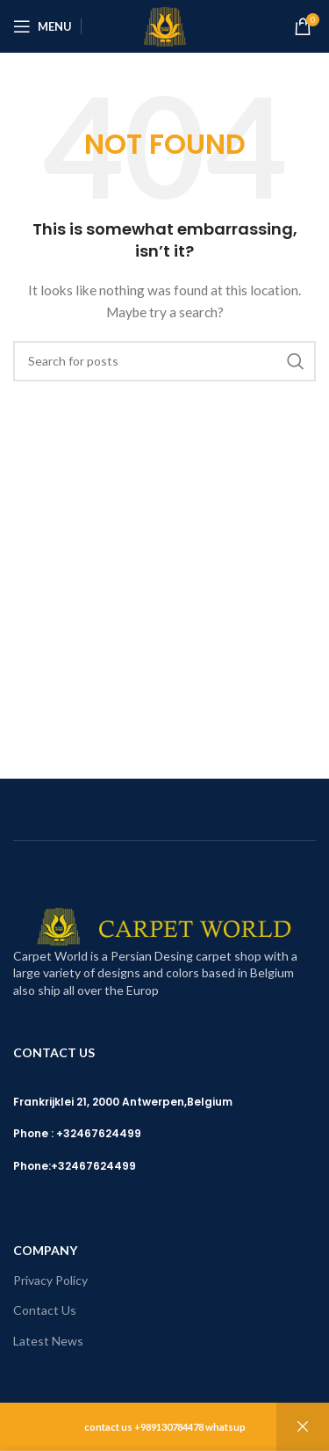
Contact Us (44, 1309)
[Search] (164, 361)
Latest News (48, 1340)
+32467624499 (93, 1165)
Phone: (32, 1165)
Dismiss (302, 1427)
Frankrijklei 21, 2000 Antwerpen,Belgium (122, 1101)
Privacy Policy (50, 1280)
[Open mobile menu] (42, 26)
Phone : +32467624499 (77, 1133)
